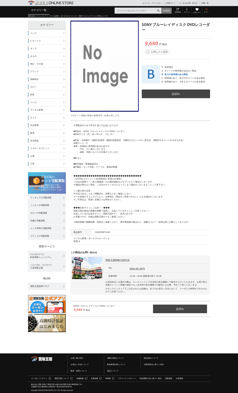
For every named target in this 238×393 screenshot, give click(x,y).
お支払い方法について (80, 364)
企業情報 (94, 378)
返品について (112, 371)
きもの (33, 56)
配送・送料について (79, 371)
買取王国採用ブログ (39, 286)
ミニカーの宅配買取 (39, 205)
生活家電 (34, 125)
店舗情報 (80, 378)
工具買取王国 (41, 266)
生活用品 (34, 140)
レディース (35, 41)
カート (206, 12)
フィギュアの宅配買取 (40, 197)
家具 (32, 133)
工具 (32, 163)
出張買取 (179, 378)
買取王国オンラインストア (37, 16)
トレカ (33, 102)
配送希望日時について (116, 364)
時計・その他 (36, 64)
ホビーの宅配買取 (38, 213)
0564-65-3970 (137, 269)
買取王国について (61, 378)
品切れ (176, 94)
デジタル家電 (53, 16)
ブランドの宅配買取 (39, 236)
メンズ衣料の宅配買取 (40, 228)
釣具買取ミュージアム (40, 256)
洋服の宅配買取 (37, 220)
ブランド (34, 71)
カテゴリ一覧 (38, 10)
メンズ (33, 33)
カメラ (33, 117)
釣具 (32, 94)
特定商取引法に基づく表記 (151, 378)
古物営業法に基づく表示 (154, 364)
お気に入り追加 (157, 52)
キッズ (33, 48)
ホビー (33, 87)
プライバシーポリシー (127, 378)
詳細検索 (166, 11)
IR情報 (108, 378)
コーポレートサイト (39, 378)
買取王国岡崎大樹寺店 (117, 260)
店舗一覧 (205, 3)
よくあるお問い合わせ (188, 3)
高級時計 (34, 79)
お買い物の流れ (77, 358)
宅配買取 (168, 378)
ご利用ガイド (170, 3)
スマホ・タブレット (39, 148)
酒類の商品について (115, 358)
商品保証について (151, 358)
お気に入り (197, 12)
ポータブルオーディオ (68, 16)
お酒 (32, 156)
